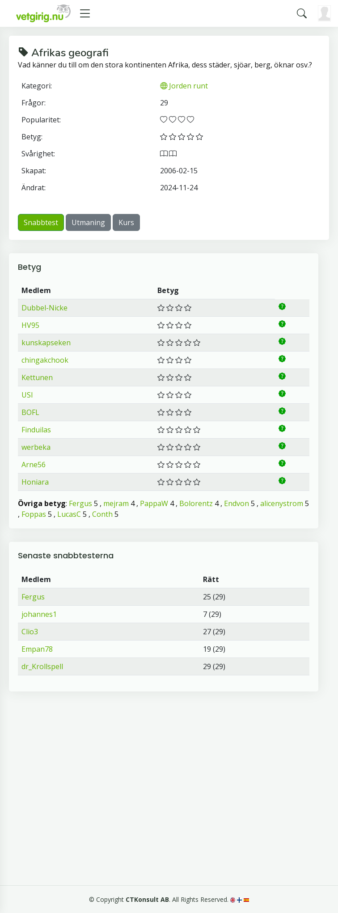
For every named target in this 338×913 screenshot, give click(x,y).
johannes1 (39, 614)
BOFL (30, 412)
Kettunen (37, 377)
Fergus (80, 503)
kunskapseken (46, 343)
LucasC (69, 514)
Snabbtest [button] (41, 222)
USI (27, 395)
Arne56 (33, 464)
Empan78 (37, 649)
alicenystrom (281, 503)
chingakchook (44, 360)
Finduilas (36, 430)
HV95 (30, 325)
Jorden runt (184, 86)
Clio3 (29, 632)
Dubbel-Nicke (44, 308)
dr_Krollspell (42, 666)
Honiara (35, 482)
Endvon (236, 503)
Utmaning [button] (88, 222)
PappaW (154, 503)
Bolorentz (196, 503)
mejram (116, 503)
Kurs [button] (126, 222)
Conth (102, 514)
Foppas (33, 514)
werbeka (36, 447)
